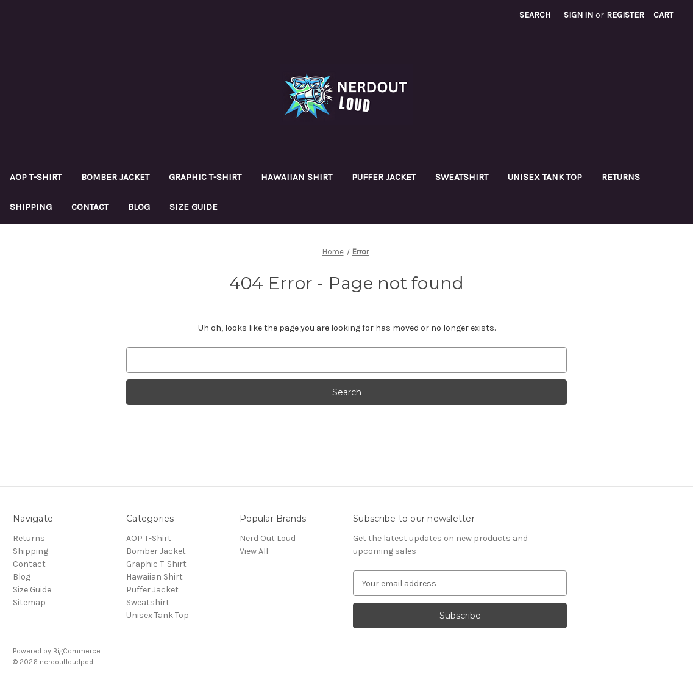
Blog (139, 206)
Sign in (578, 15)
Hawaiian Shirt (296, 176)
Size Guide (193, 206)
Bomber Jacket (115, 176)
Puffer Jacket (384, 176)
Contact (89, 206)
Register (625, 15)
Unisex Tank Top (545, 176)
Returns (621, 176)
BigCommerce (77, 651)
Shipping (31, 206)
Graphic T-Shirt (205, 176)
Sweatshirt (461, 176)
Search (534, 15)
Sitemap (29, 602)
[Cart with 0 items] (663, 15)
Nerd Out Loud (268, 538)
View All (254, 551)
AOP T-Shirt (36, 176)
